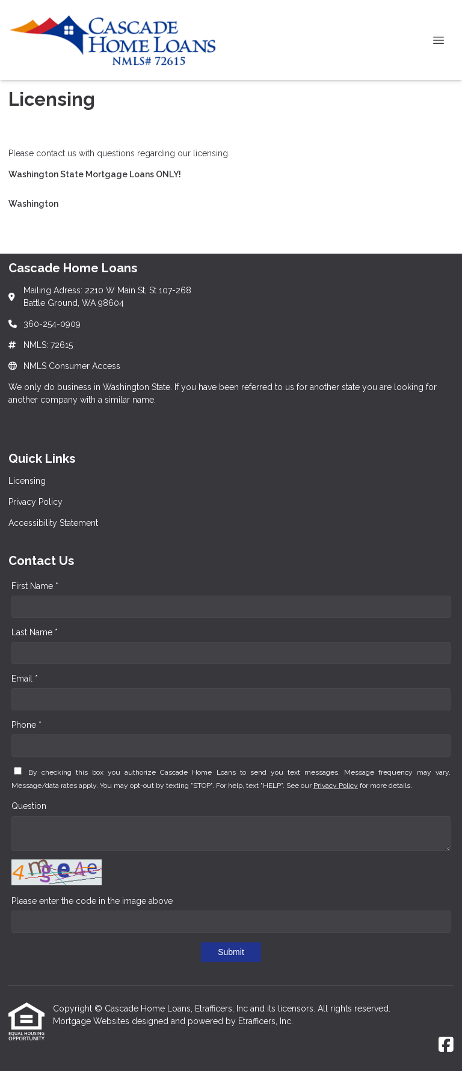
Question (28, 806)
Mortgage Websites (92, 1021)
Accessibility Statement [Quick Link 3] (53, 523)
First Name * (34, 586)
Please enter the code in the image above (92, 901)
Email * (24, 678)
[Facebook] (446, 1045)
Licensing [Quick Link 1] (27, 481)
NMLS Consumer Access (71, 366)
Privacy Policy (335, 785)
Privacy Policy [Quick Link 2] (35, 502)
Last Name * (34, 632)
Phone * (26, 725)
